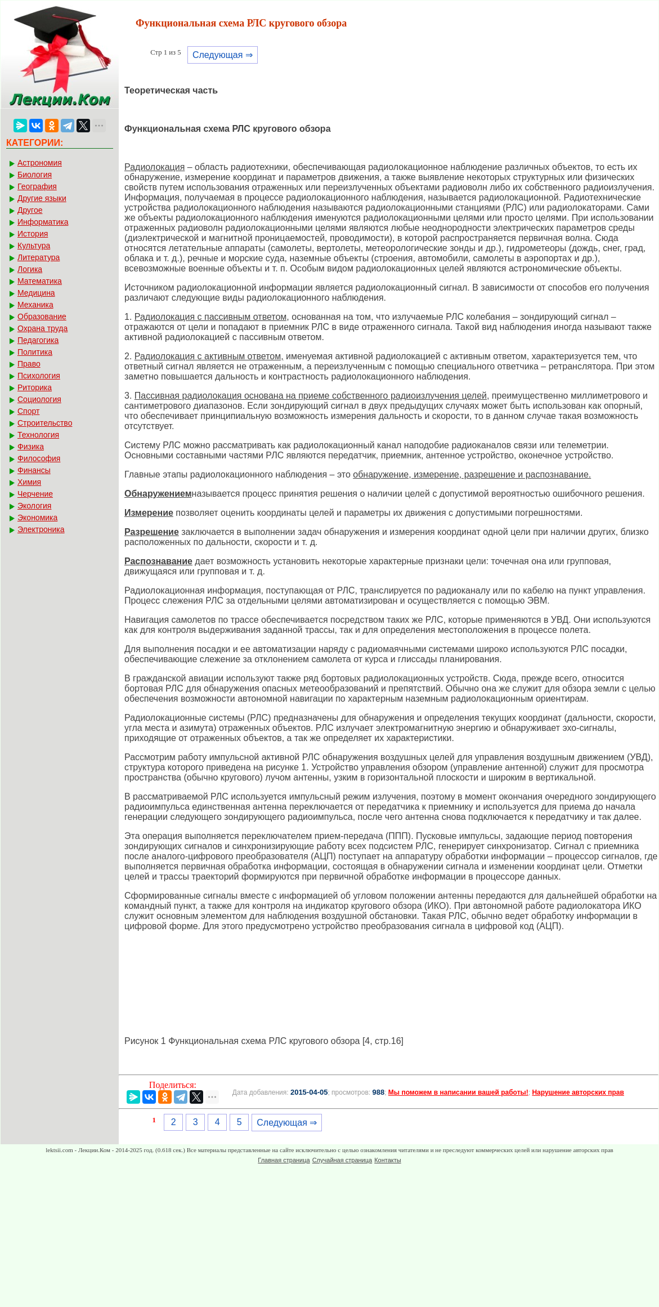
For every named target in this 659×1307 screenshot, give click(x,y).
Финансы (34, 470)
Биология (34, 174)
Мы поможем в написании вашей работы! (458, 1092)
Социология (39, 399)
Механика (35, 304)
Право (29, 363)
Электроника (41, 529)
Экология (34, 505)
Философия (38, 458)
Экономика (37, 517)
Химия (29, 482)
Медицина (36, 292)
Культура (33, 245)
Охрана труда (42, 328)
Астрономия (39, 162)
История (32, 233)
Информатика (42, 221)
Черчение (35, 493)
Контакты (387, 1160)
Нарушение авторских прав (578, 1092)
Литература (38, 257)
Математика (39, 281)
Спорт (28, 411)
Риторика (34, 387)
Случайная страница (342, 1160)
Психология (38, 375)
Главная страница (284, 1160)
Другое (29, 210)
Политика (34, 351)
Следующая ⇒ (222, 55)
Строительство (44, 422)
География (37, 186)
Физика (30, 446)
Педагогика (38, 340)
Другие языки (41, 198)
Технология (38, 434)
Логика (29, 269)
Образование (41, 316)
